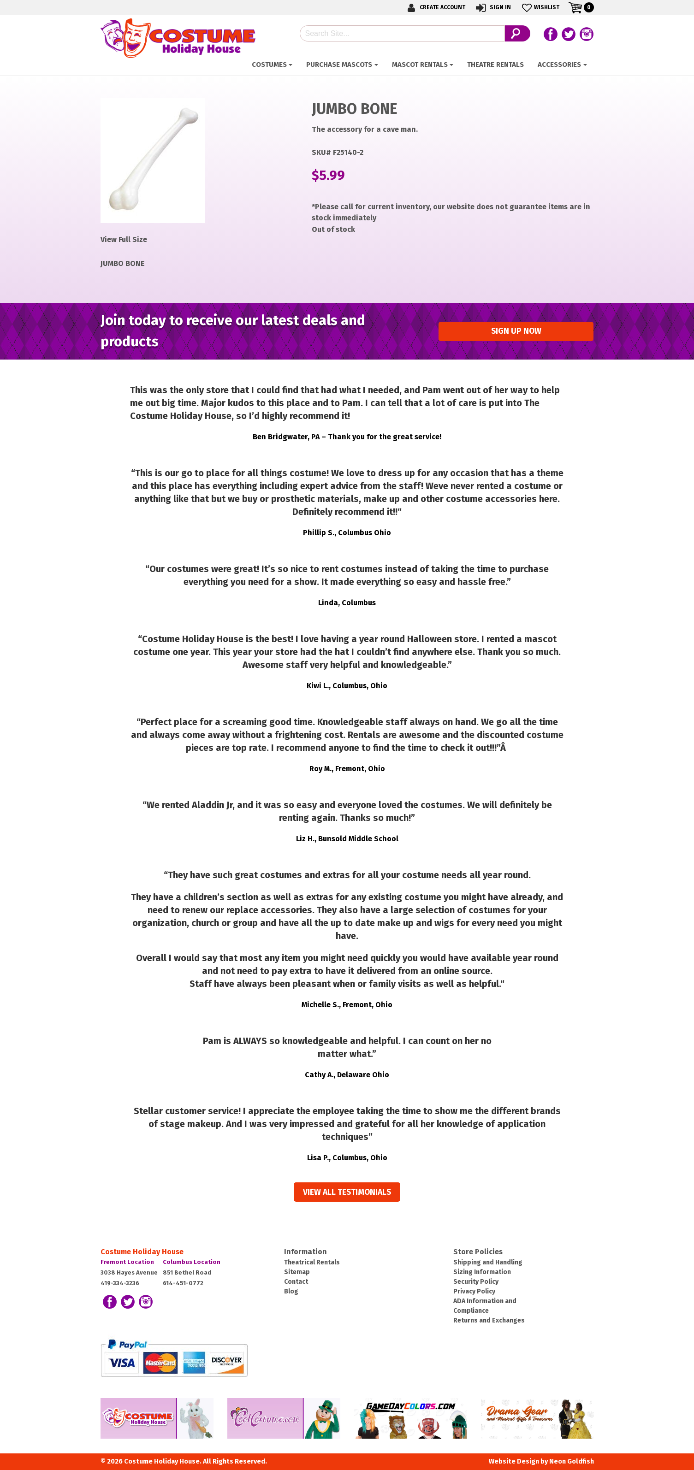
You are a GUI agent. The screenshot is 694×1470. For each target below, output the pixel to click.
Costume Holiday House (142, 1251)
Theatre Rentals (495, 64)
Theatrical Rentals (312, 1262)
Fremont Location (127, 1261)
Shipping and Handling (487, 1262)
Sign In (493, 7)
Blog (291, 1291)
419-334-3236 (120, 1283)
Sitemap (297, 1272)
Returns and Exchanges (489, 1320)
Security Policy (475, 1282)
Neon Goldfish (571, 1461)
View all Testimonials (347, 1192)
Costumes (269, 64)
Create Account (434, 7)
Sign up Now (516, 331)
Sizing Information (482, 1272)
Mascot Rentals (420, 64)
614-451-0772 (183, 1283)
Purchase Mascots (339, 64)
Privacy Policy (474, 1291)
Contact (296, 1282)
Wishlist (539, 7)
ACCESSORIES (559, 64)
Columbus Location (191, 1261)
